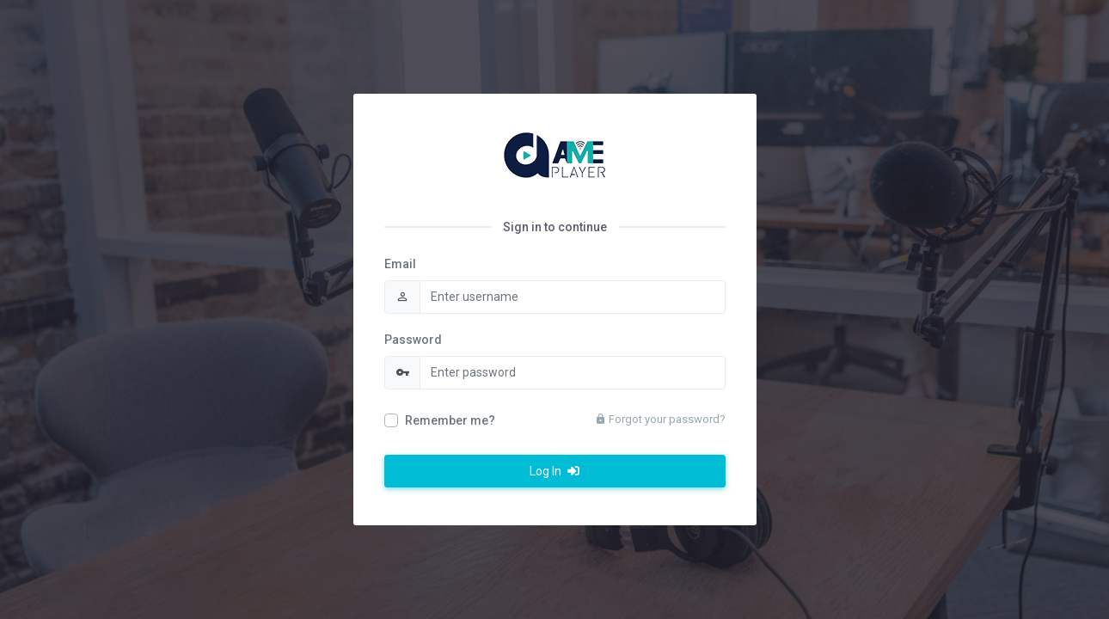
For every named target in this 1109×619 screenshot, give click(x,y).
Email (400, 264)
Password (413, 339)
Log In (554, 471)
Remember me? (450, 420)
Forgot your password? (660, 419)
